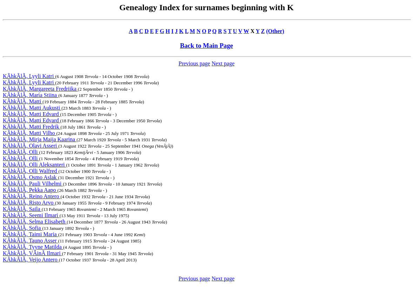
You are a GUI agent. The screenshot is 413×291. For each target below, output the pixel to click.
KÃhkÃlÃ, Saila (22, 209)
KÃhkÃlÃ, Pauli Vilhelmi (33, 184)
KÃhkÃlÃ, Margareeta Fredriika (40, 89)
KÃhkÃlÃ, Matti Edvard (31, 114)
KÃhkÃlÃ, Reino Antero (31, 196)
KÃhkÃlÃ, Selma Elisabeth (35, 222)
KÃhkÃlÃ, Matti (22, 101)
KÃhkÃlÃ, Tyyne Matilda (33, 247)
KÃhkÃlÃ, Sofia (22, 228)
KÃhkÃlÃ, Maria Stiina (30, 95)
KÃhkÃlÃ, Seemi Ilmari (31, 215)
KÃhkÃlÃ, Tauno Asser (30, 241)
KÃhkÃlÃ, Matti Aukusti (32, 108)
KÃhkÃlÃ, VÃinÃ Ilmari (32, 253)
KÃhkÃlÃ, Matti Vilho (29, 133)
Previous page (194, 63)
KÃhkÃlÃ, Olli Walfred (30, 171)
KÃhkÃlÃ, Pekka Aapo (30, 190)
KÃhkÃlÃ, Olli (21, 152)
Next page (223, 63)
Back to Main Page (206, 45)
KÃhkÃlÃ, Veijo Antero (31, 260)
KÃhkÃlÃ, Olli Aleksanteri (34, 165)
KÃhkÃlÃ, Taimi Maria (30, 234)
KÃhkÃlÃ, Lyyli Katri (29, 76)
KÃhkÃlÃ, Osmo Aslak (30, 177)
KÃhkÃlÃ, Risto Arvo (29, 203)
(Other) (275, 31)
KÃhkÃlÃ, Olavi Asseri (30, 146)
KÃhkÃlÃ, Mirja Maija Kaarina (39, 139)
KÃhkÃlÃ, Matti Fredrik (31, 127)
